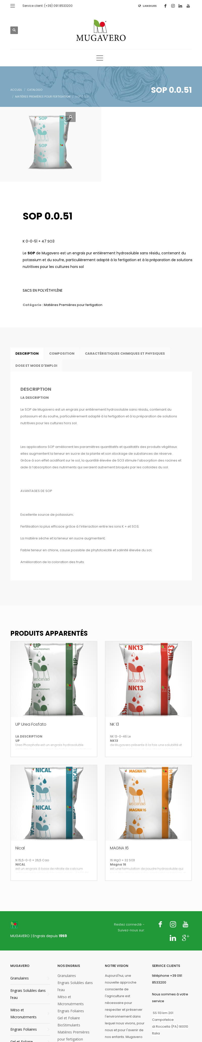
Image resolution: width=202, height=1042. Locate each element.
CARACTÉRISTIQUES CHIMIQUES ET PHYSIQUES (125, 353)
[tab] (27, 354)
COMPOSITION (61, 353)
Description (27, 353)
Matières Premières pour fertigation (73, 304)
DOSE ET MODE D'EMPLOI (36, 365)
